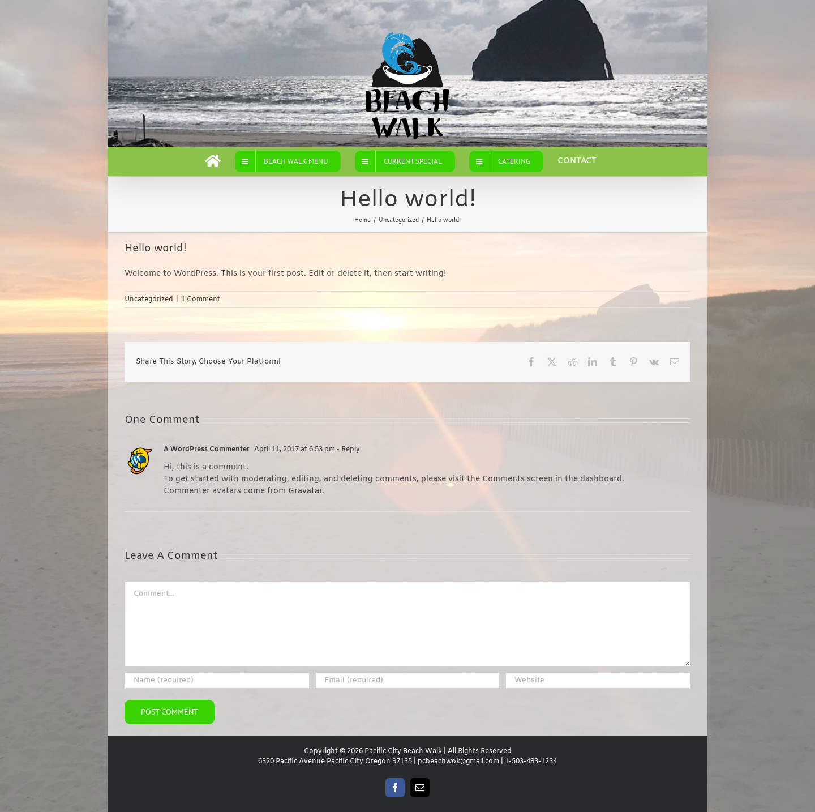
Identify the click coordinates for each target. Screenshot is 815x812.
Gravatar (305, 491)
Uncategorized (149, 299)
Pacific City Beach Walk (403, 751)
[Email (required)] (407, 680)
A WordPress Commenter (207, 449)
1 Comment (200, 299)
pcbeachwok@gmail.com (458, 761)
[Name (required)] (217, 680)
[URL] (597, 680)
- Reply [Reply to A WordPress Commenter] (347, 449)
